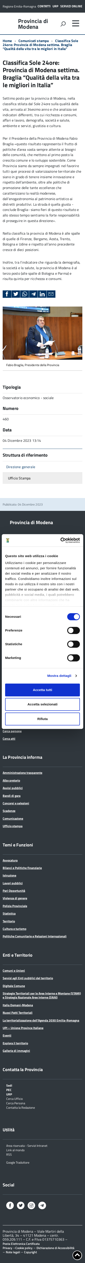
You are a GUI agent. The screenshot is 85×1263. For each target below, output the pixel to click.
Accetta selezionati (42, 704)
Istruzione (9, 875)
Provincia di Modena (33, 24)
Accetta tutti (42, 690)
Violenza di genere (15, 898)
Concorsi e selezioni (16, 803)
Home (7, 40)
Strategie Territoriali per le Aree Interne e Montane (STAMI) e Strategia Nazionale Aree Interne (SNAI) (42, 995)
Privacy (7, 1248)
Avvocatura (10, 860)
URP (55, 6)
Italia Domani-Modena (18, 1005)
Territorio (9, 921)
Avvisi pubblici (13, 788)
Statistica (9, 913)
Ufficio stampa (12, 826)
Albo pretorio (11, 780)
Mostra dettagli (59, 676)
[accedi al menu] (75, 23)
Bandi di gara (11, 795)
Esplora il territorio (15, 1043)
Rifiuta (42, 719)
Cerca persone (12, 731)
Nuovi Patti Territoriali (17, 1012)
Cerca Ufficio (14, 1098)
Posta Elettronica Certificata (21, 1243)
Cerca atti (9, 738)
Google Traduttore (17, 1162)
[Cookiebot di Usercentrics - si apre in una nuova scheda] (61, 540)
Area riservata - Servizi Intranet (26, 1145)
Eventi (7, 1035)
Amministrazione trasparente (22, 772)
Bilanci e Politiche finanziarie (22, 867)
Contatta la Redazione (20, 1107)
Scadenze (9, 810)
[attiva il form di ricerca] (63, 24)
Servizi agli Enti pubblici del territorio (28, 978)
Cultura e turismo (14, 928)
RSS (9, 1154)
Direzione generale (20, 466)
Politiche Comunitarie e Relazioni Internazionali (35, 936)
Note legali (13, 1252)
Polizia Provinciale (15, 906)
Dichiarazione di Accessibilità (55, 1248)
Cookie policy (23, 1248)
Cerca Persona (15, 1103)
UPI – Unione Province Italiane (23, 1027)
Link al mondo (15, 1150)
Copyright (30, 1252)
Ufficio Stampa (19, 478)
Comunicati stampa (33, 40)
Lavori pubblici (13, 883)
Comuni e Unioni (14, 970)
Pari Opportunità (14, 890)
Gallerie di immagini (16, 1050)
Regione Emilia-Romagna (19, 6)
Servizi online (71, 6)
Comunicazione (13, 818)
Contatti (44, 6)
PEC (9, 1089)
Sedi (9, 1085)
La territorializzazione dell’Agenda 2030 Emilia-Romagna (41, 1020)
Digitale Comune (14, 985)
